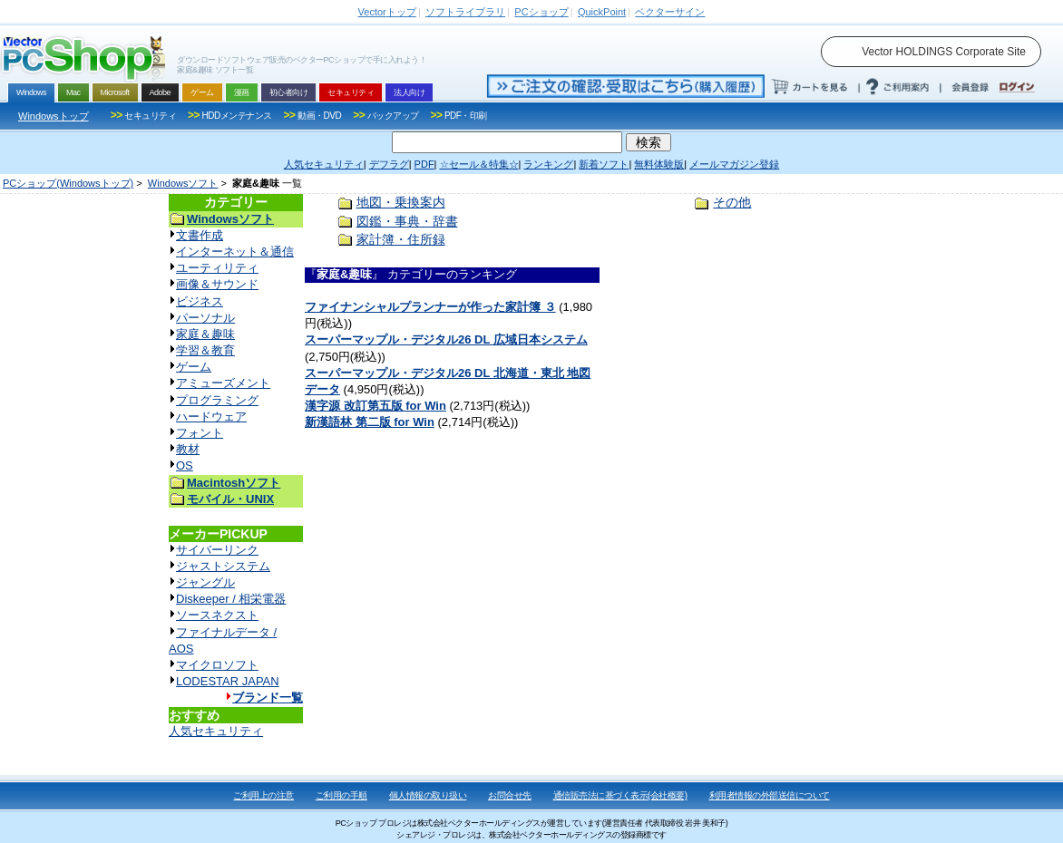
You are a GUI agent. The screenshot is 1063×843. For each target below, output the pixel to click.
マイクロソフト (217, 665)
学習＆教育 (205, 350)
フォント (199, 433)
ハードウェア (211, 416)
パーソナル (205, 318)
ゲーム (193, 366)
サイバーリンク (217, 550)
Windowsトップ (53, 116)
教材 (188, 449)
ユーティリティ (217, 268)
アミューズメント (223, 383)
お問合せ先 (510, 795)
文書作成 (199, 235)
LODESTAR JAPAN (227, 681)
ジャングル (205, 582)
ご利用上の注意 (263, 795)
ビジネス (199, 301)
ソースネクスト (217, 615)
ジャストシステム (223, 566)
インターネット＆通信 (235, 251)
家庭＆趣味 (205, 334)
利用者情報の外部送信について (769, 795)
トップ (387, 11)
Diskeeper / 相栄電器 (231, 599)
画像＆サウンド (217, 284)
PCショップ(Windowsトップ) (68, 183)
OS (184, 465)
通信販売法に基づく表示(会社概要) (620, 795)
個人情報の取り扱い (428, 795)
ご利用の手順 (341, 795)
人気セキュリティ (216, 731)
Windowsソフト (183, 183)
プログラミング (217, 400)
